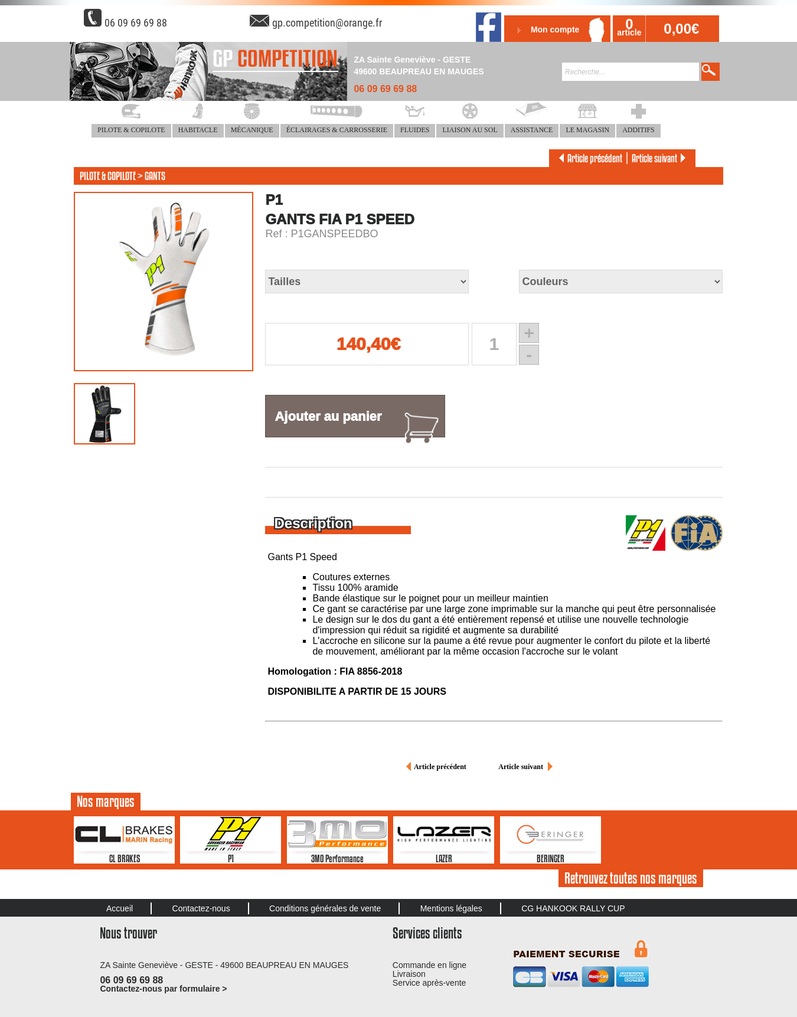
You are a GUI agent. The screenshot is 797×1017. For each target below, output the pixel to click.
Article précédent (588, 158)
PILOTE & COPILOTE (131, 130)
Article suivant (661, 158)
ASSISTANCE (532, 130)
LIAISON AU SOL (469, 130)
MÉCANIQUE (252, 130)
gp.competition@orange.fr (327, 23)
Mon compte (555, 29)
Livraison (409, 974)
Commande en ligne (429, 965)
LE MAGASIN (587, 130)
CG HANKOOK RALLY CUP (573, 908)
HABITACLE (198, 130)
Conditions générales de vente (325, 908)
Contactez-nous (201, 908)
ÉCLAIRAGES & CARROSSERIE (336, 130)
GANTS (155, 175)
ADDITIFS (638, 130)
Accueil (119, 908)
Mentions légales (451, 908)
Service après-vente (429, 982)
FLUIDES (414, 130)
